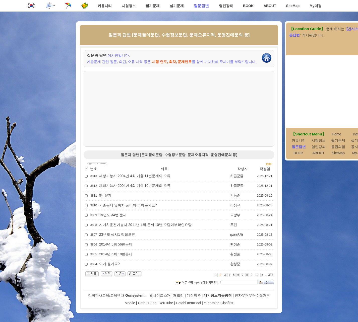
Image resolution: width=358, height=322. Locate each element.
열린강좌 (226, 6)
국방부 (235, 215)
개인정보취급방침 (218, 295)
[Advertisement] (179, 109)
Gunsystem (134, 295)
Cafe (141, 303)
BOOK (248, 6)
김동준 (235, 195)
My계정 (315, 6)
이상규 (235, 205)
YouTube (166, 303)
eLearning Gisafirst (218, 303)
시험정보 (129, 6)
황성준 (235, 244)
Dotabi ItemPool (188, 303)
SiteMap (293, 6)
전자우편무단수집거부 (252, 295)
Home (336, 134)
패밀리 (178, 295)
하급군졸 (236, 176)
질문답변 (201, 6)
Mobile (130, 303)
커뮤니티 (105, 6)
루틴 (233, 225)
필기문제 (153, 6)
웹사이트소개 (159, 295)
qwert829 (236, 235)
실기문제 (177, 6)
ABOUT (270, 6)
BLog (152, 303)
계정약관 (194, 295)
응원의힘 (338, 147)
